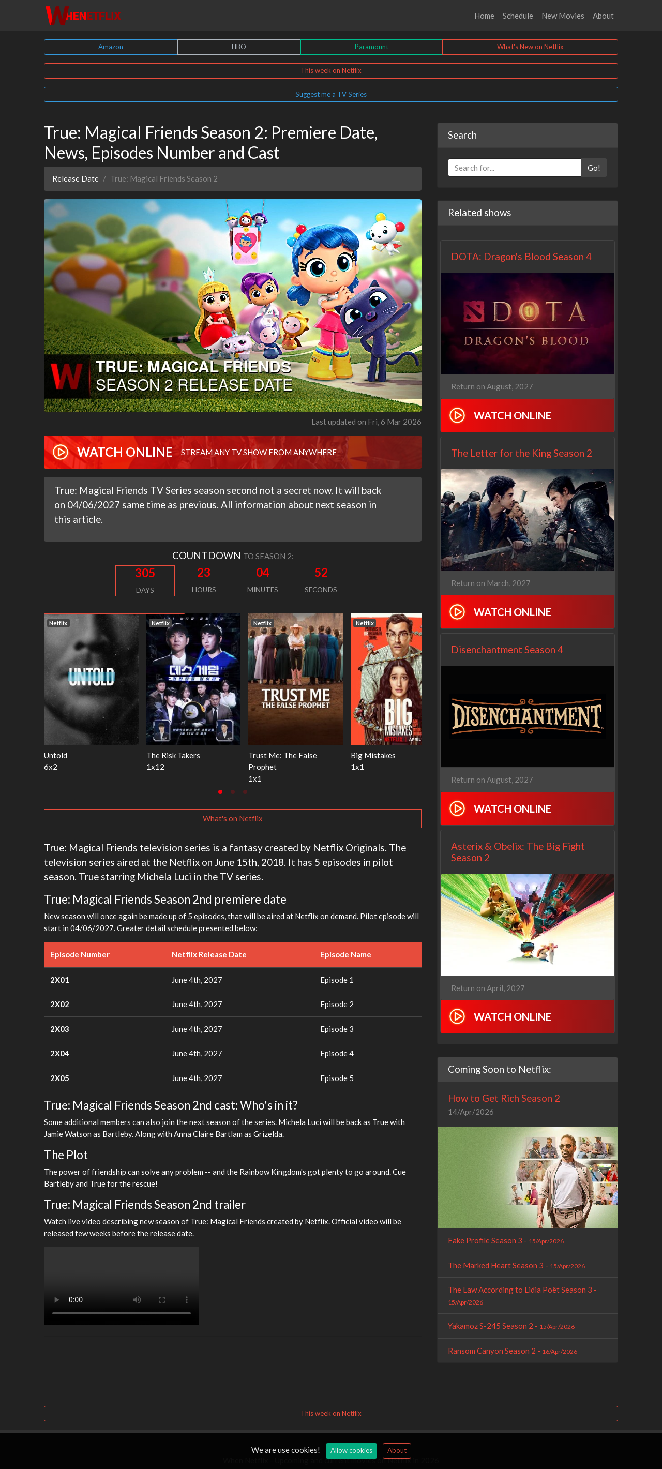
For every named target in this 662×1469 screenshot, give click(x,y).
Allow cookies (351, 1450)
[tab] (220, 792)
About (603, 15)
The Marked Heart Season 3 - (516, 1265)
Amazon (110, 46)
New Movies (562, 15)
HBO (239, 46)
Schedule (518, 15)
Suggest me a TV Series (331, 94)
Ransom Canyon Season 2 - (512, 1350)
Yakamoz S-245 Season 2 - (511, 1325)
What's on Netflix (233, 818)
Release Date (75, 178)
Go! (594, 167)
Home (484, 15)
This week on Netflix (331, 70)
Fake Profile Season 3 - (506, 1240)
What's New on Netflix (530, 46)
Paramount (371, 46)
